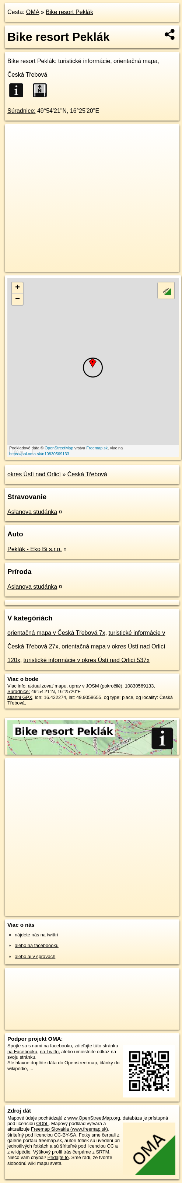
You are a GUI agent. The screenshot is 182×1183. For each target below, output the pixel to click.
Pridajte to (58, 1157)
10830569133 (139, 686)
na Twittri (49, 1051)
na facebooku (57, 1045)
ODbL (42, 1123)
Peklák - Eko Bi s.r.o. (34, 549)
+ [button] (17, 287)
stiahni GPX (19, 697)
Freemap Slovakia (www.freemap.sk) (69, 1129)
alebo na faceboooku (37, 945)
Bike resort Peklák (69, 12)
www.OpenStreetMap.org (93, 1118)
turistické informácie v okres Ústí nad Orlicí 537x (87, 660)
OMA (32, 12)
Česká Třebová (87, 474)
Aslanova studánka (32, 512)
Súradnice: (21, 111)
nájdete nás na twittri (36, 934)
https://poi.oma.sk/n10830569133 (39, 454)
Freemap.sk (97, 448)
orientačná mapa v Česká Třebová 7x (56, 633)
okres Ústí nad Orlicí (34, 474)
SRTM (102, 1152)
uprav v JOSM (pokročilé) (95, 686)
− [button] (17, 299)
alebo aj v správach (35, 956)
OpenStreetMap (59, 448)
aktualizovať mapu (47, 686)
